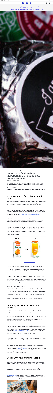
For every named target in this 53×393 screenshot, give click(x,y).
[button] (44, 3)
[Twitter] (2, 0)
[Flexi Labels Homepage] (26, 3)
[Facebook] (1, 0)
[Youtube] (5, 0)
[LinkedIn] (4, 0)
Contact (50, 0)
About (45, 0)
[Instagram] (8, 0)
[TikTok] (7, 0)
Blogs (48, 0)
